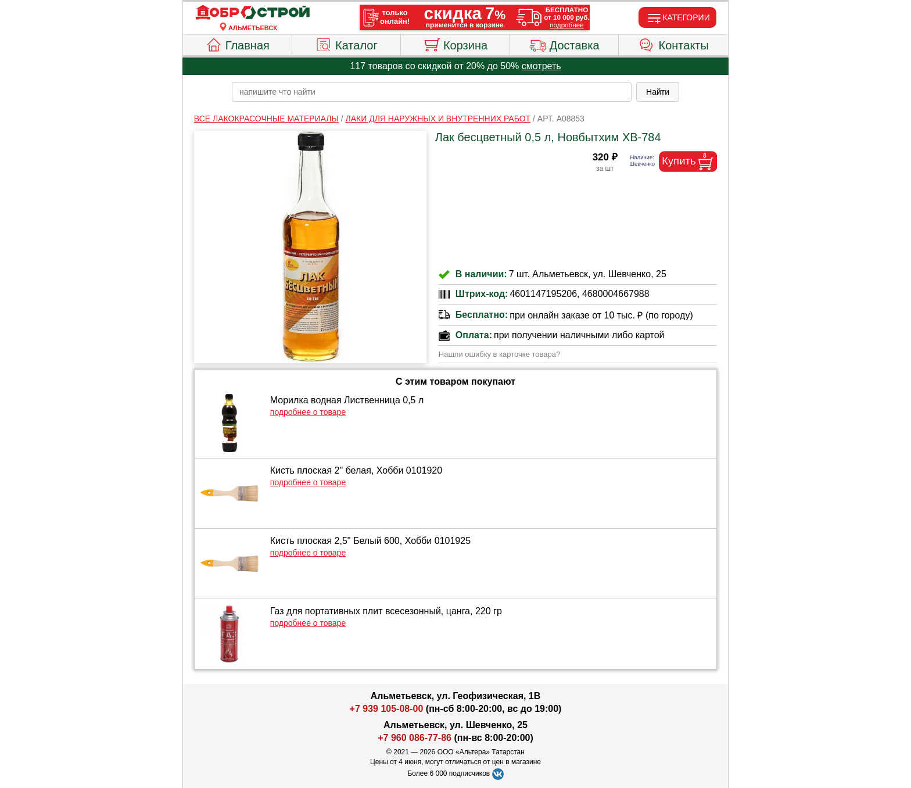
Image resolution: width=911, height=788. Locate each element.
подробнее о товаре (308, 412)
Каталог (346, 43)
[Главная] (253, 12)
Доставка (564, 43)
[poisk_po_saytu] (432, 92)
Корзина (455, 43)
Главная (237, 43)
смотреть (541, 66)
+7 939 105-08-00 (387, 709)
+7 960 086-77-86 (414, 738)
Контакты (674, 43)
